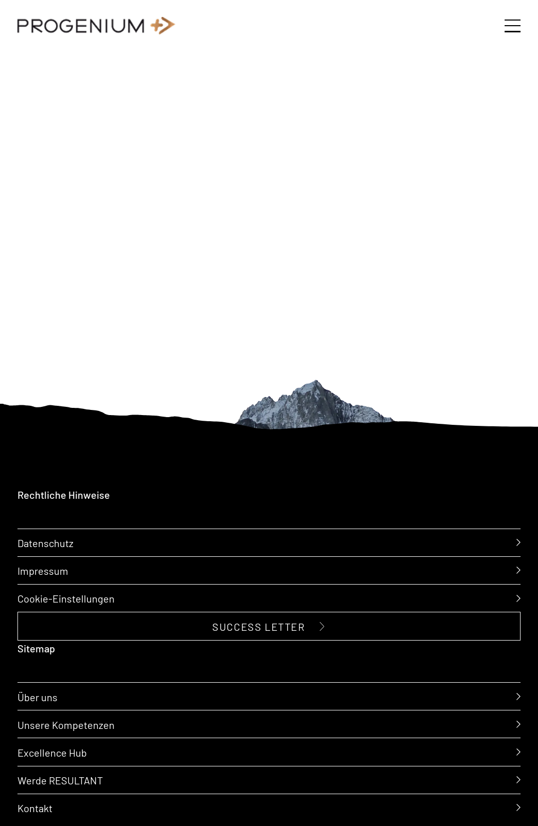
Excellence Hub (52, 751)
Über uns (37, 696)
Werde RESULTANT (60, 779)
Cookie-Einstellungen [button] (66, 598)
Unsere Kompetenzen (66, 723)
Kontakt (34, 807)
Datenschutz (45, 542)
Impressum (42, 570)
